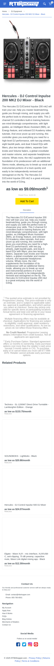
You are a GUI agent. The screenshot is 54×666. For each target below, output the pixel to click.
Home (4, 11)
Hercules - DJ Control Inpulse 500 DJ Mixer (25, 505)
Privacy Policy (35, 658)
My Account (6, 608)
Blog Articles (7, 619)
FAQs (4, 616)
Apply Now (6, 611)
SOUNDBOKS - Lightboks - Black (20, 456)
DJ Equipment (16, 11)
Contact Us (6, 625)
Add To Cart (27, 201)
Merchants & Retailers (10, 622)
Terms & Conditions (30, 661)
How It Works (7, 613)
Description (27, 210)
